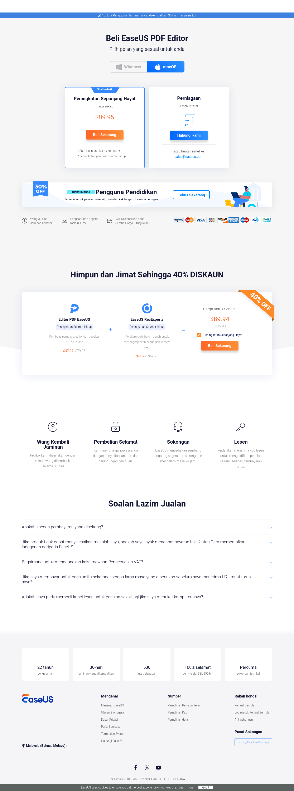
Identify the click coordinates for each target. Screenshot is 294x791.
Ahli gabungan (244, 719)
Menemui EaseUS (112, 705)
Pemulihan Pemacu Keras (184, 705)
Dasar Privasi (109, 719)
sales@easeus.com (188, 157)
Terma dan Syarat (112, 733)
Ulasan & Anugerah (113, 712)
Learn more (186, 787)
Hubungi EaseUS (111, 740)
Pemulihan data (178, 719)
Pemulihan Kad (177, 712)
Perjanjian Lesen (111, 726)
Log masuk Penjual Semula (252, 712)
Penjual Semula (244, 705)
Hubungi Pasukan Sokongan (255, 742)
